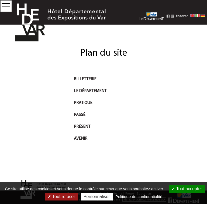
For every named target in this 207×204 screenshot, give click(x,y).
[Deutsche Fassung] (203, 15)
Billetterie (85, 78)
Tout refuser (61, 196)
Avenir (80, 138)
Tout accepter (186, 188)
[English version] (192, 15)
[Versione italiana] (197, 15)
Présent (82, 126)
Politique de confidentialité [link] (138, 196)
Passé (79, 114)
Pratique (83, 102)
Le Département (90, 90)
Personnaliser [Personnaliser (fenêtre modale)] (97, 196)
